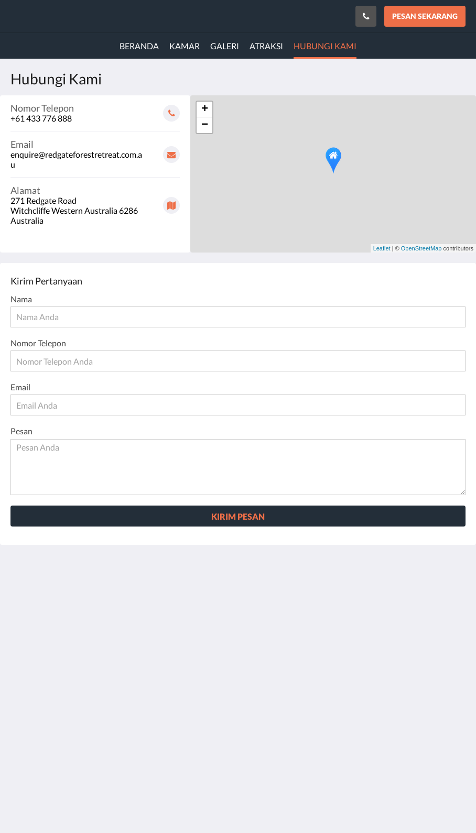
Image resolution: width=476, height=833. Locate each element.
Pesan (21, 431)
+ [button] (204, 109)
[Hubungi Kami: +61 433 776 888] (365, 16)
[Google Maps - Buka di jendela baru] (95, 201)
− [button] (204, 125)
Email (20, 387)
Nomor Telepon (38, 343)
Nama (21, 299)
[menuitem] (139, 46)
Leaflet (382, 248)
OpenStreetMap (421, 248)
